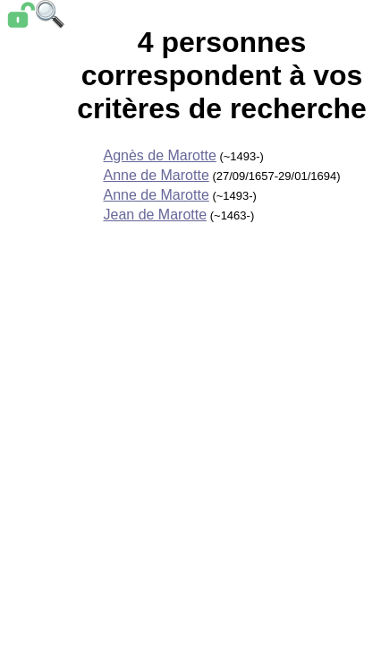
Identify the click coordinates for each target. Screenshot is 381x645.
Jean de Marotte (155, 214)
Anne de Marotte (155, 175)
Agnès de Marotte (159, 155)
